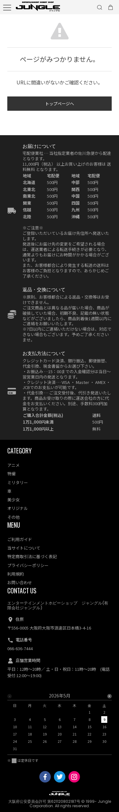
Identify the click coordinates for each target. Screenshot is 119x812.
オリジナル (17, 508)
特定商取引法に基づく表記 (32, 556)
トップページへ (59, 104)
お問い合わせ (19, 582)
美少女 (13, 500)
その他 (13, 517)
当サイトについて (23, 548)
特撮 (11, 474)
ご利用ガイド (19, 539)
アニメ (13, 465)
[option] (59, 724)
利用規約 (15, 574)
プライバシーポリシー (28, 565)
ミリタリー (17, 482)
